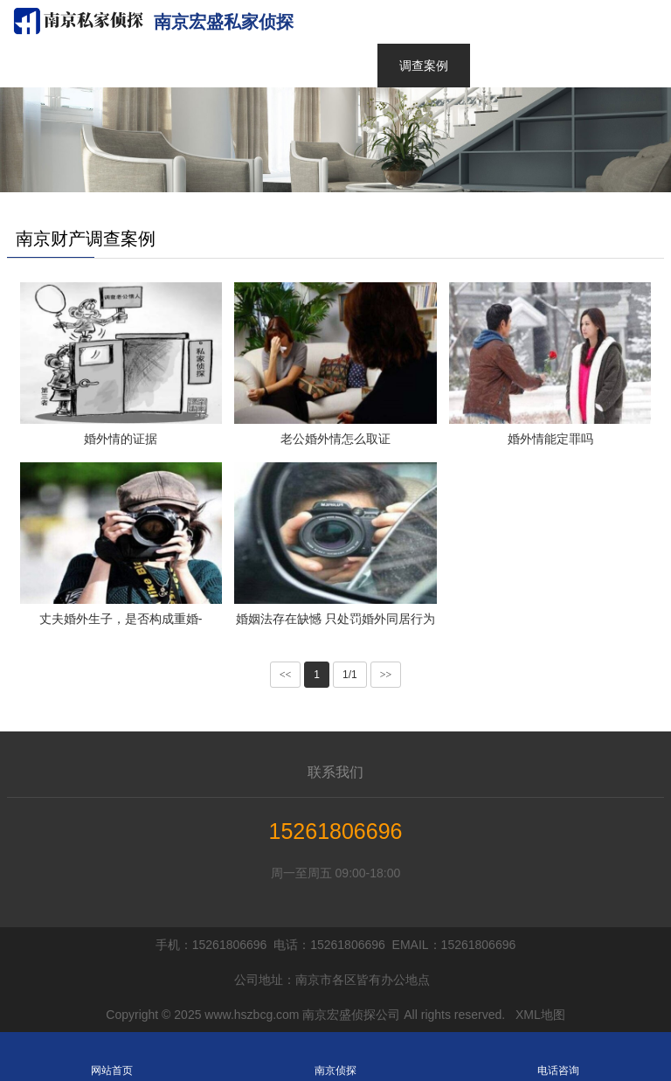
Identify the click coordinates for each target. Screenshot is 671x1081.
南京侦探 (335, 1056)
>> (386, 675)
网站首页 (112, 1056)
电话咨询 (558, 1056)
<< (286, 675)
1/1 (349, 675)
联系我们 (335, 772)
